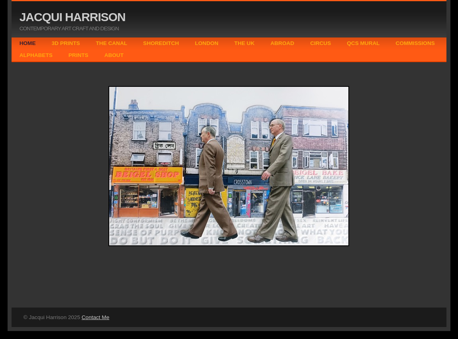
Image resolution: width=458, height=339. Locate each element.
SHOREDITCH (161, 43)
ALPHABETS (36, 55)
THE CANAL (112, 43)
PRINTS (78, 55)
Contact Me (96, 317)
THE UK (244, 43)
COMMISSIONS (415, 43)
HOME (28, 43)
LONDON (206, 43)
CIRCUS (320, 43)
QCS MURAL (363, 43)
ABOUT (114, 55)
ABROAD (282, 43)
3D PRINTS (66, 43)
